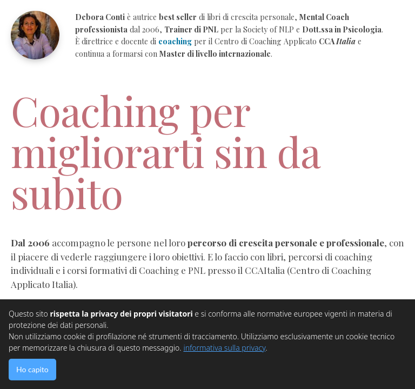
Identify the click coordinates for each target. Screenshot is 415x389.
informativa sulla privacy (224, 348)
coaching (175, 41)
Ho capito (32, 369)
